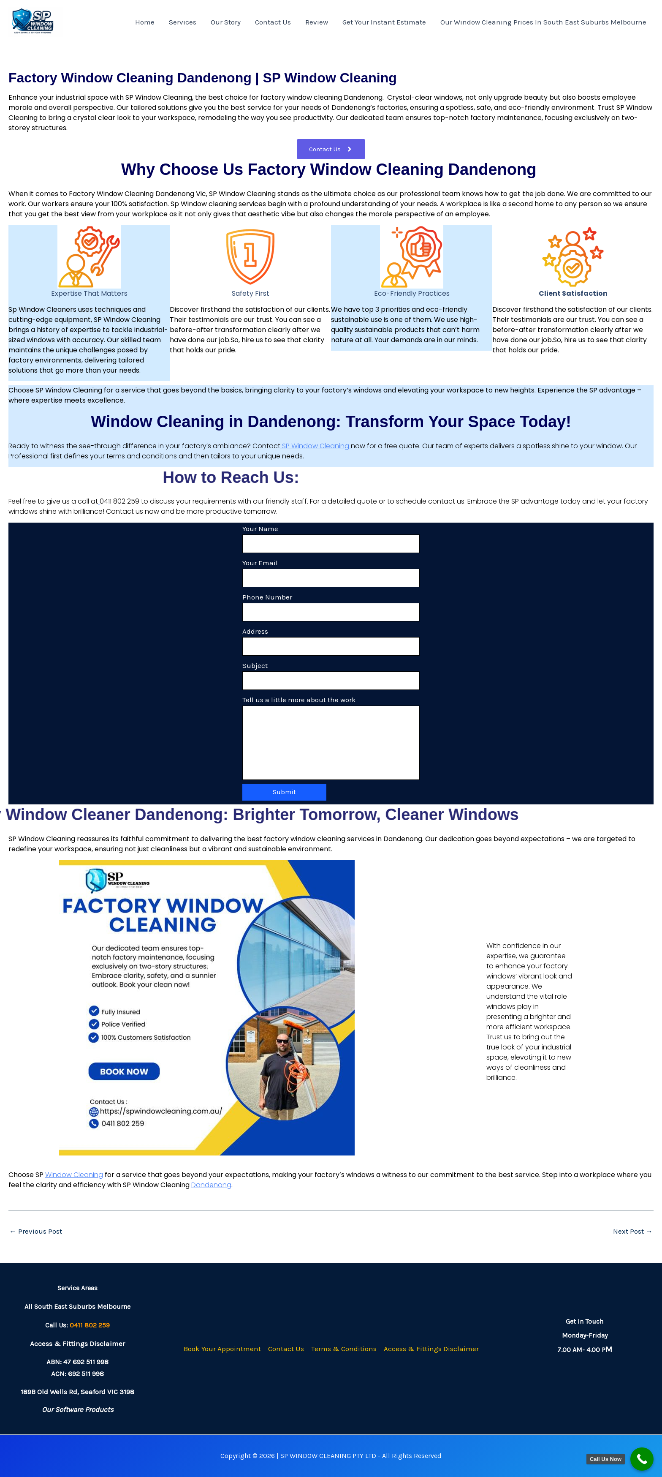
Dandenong (211, 1185)
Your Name (331, 538)
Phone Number (331, 607)
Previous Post (35, 1231)
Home (145, 22)
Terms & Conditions (344, 1348)
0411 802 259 (90, 1325)
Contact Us (273, 22)
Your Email (331, 573)
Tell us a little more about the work (331, 737)
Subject (331, 675)
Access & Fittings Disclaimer (431, 1348)
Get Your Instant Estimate (384, 22)
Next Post (633, 1231)
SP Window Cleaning (315, 446)
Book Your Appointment (222, 1348)
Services (182, 22)
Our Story (226, 22)
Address (331, 641)
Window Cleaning (74, 1175)
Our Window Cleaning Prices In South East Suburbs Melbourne (543, 22)
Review (316, 22)
